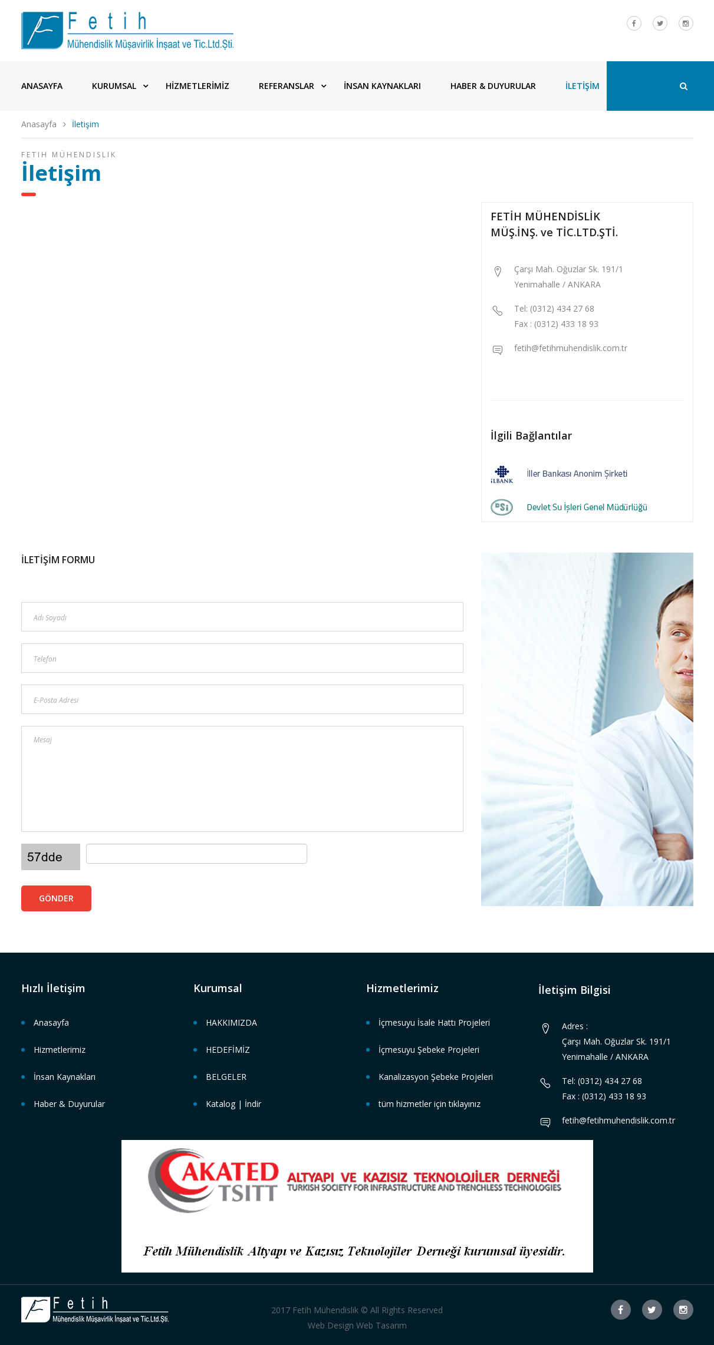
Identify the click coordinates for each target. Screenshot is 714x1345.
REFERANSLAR (286, 85)
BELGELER (226, 1076)
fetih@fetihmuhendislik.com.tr (570, 347)
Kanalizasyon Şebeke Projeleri (436, 1076)
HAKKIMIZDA (231, 1022)
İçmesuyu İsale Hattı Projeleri (434, 1022)
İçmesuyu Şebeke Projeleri (429, 1049)
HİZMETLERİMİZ (197, 85)
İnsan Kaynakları (65, 1076)
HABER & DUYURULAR (493, 85)
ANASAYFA (41, 85)
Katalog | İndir (233, 1103)
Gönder (56, 898)
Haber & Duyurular (69, 1103)
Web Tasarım (381, 1325)
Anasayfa (39, 124)
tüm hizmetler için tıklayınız (430, 1103)
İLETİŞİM (582, 85)
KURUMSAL (114, 85)
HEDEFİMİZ (228, 1049)
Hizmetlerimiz (59, 1049)
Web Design (331, 1325)
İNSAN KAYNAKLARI (382, 85)
